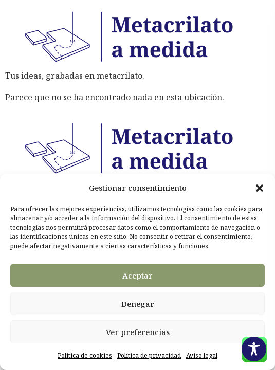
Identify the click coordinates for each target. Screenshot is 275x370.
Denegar (137, 304)
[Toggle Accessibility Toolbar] (254, 349)
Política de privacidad (149, 355)
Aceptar (137, 275)
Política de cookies (85, 355)
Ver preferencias (138, 332)
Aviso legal (201, 355)
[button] (259, 188)
